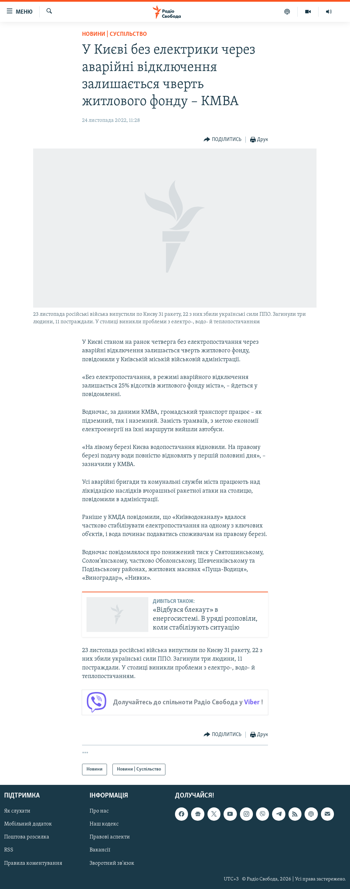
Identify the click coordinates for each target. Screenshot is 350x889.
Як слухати (17, 811)
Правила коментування (33, 863)
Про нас (99, 811)
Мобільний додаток (28, 824)
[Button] (222, 139)
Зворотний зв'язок (112, 863)
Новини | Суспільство (114, 34)
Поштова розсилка (26, 837)
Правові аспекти (110, 837)
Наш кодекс (104, 824)
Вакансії (100, 850)
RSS (8, 850)
